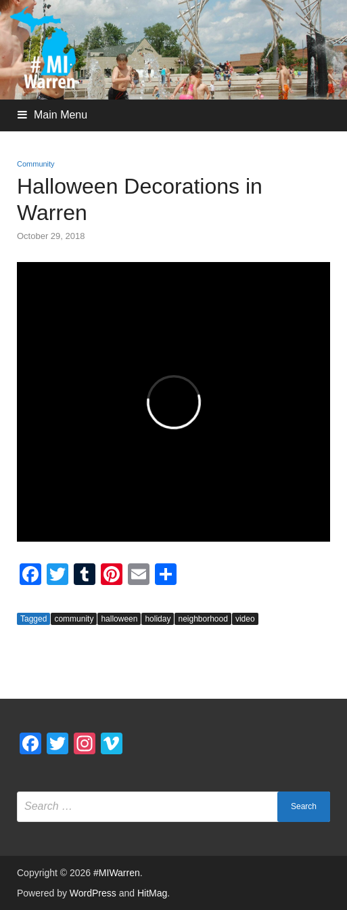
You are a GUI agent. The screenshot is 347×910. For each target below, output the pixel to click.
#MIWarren (116, 872)
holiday (157, 619)
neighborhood (202, 619)
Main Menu (60, 115)
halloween (119, 619)
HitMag (152, 893)
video (245, 619)
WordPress (93, 893)
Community (36, 164)
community (73, 619)
